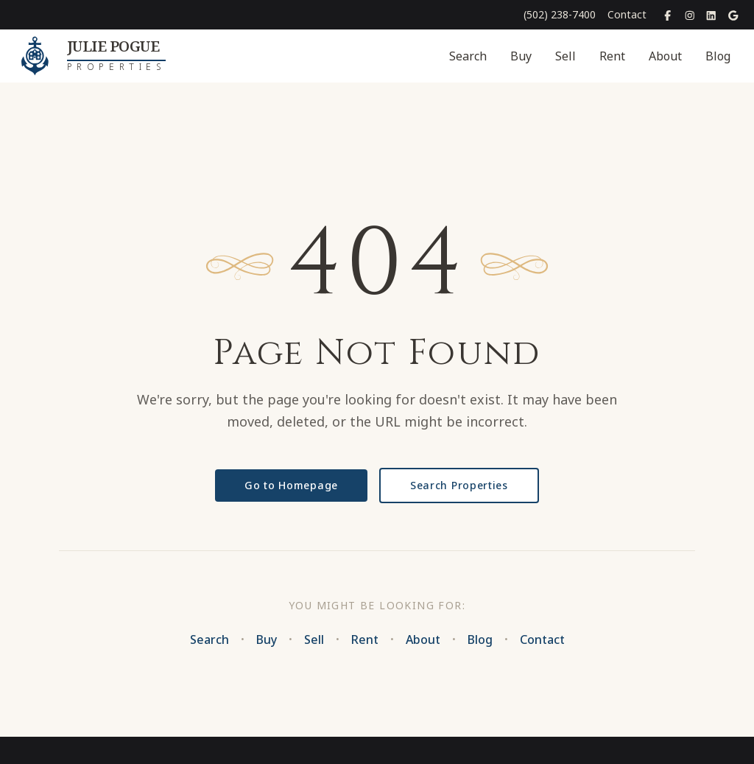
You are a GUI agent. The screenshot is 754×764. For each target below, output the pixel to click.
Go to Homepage (291, 485)
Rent (612, 56)
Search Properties (459, 485)
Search (468, 56)
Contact (626, 14)
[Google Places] (733, 15)
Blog (717, 56)
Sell (565, 56)
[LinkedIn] (711, 15)
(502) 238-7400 (560, 14)
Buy (521, 56)
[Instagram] (690, 15)
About (665, 56)
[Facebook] (667, 15)
